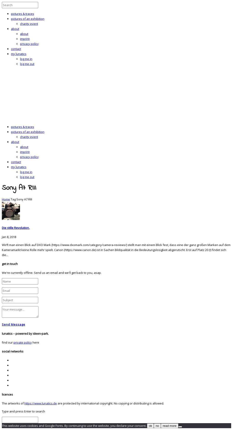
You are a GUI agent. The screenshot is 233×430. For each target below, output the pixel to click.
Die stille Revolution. (16, 228)
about (15, 29)
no (157, 425)
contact (16, 49)
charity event (29, 24)
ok (150, 425)
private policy (22, 342)
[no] (180, 426)
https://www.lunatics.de (40, 403)
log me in (26, 59)
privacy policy (29, 44)
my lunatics (18, 54)
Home (6, 199)
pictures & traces (22, 14)
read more (170, 425)
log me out (27, 64)
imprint (25, 39)
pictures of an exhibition (27, 19)
